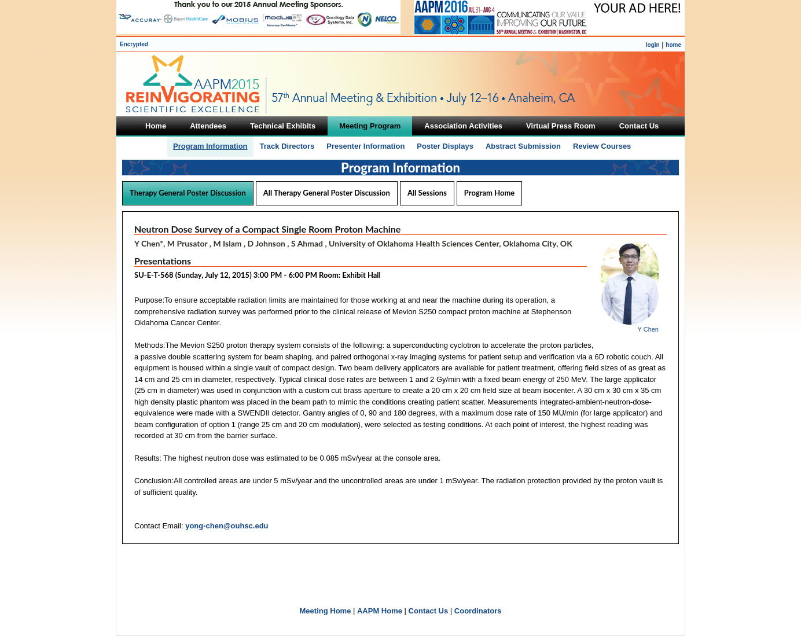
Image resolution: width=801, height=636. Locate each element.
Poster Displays (445, 146)
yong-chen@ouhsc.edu (226, 525)
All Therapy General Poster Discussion (326, 192)
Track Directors (287, 146)
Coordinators (478, 610)
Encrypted (134, 44)
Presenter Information (365, 146)
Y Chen (648, 329)
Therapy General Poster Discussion (188, 192)
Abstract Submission (523, 146)
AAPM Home (379, 610)
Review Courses (602, 146)
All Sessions (427, 192)
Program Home (489, 192)
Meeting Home (325, 610)
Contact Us (429, 610)
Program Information (210, 146)
